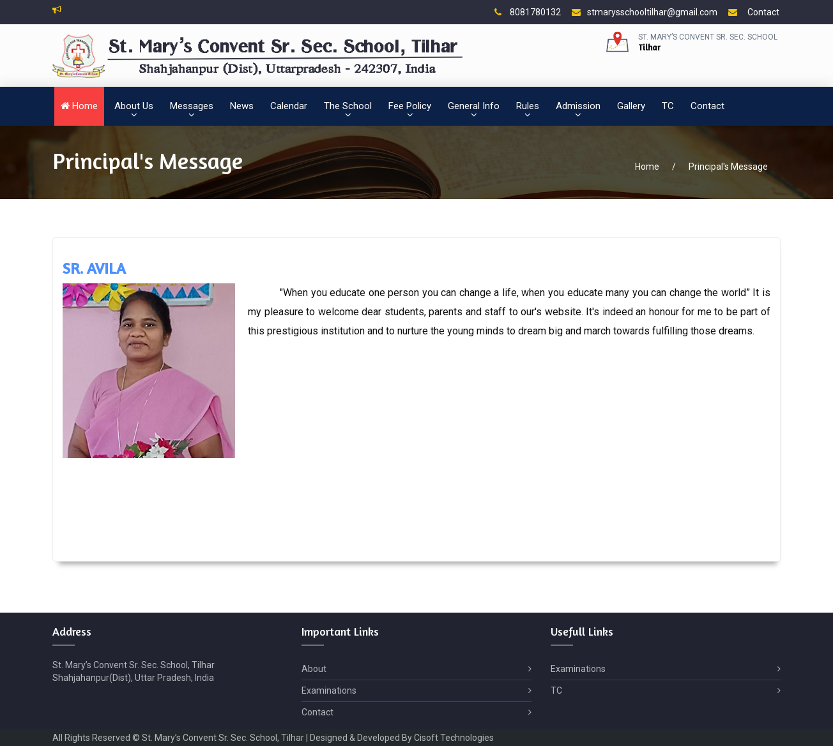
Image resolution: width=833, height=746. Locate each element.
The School (348, 106)
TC (668, 106)
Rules (527, 106)
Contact (753, 12)
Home (79, 106)
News (242, 106)
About (416, 669)
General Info (474, 106)
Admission (578, 106)
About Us (133, 106)
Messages (191, 106)
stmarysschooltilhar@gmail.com (644, 12)
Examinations (416, 690)
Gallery (631, 106)
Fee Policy (409, 106)
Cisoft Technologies (454, 738)
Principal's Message (728, 166)
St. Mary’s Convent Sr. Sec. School (707, 37)
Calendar (288, 106)
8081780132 (527, 12)
